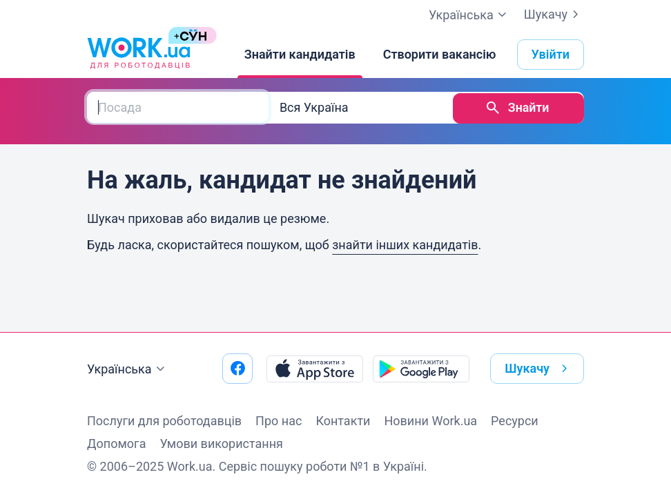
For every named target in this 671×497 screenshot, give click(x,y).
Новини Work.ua (430, 420)
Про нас (278, 420)
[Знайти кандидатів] (299, 54)
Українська (127, 369)
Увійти (551, 54)
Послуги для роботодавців (164, 420)
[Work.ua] (139, 54)
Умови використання (221, 443)
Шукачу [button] (539, 368)
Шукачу (554, 14)
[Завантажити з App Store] (314, 368)
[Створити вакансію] (439, 54)
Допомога (116, 443)
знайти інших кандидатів (405, 243)
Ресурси (514, 420)
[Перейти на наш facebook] (237, 368)
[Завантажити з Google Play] (421, 368)
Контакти (342, 420)
